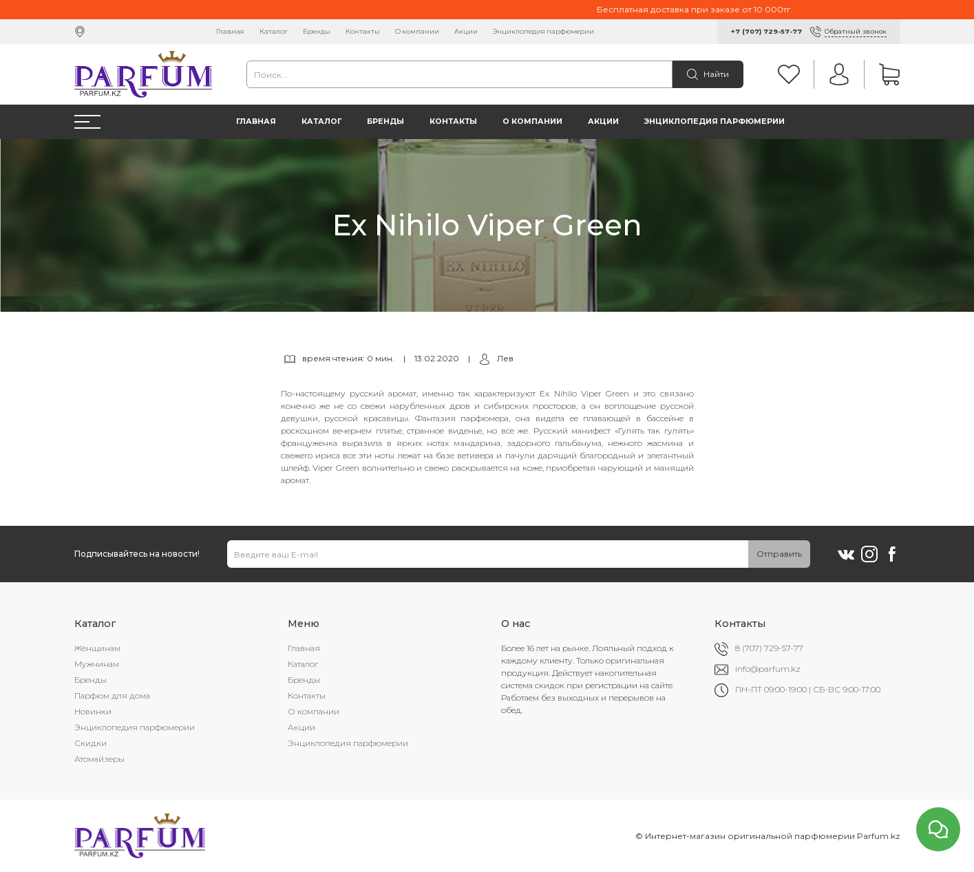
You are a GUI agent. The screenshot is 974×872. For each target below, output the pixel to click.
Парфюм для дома (112, 695)
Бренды (316, 31)
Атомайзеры (99, 759)
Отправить (779, 554)
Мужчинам (96, 664)
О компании (417, 31)
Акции (466, 31)
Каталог (274, 31)
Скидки (90, 743)
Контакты (363, 31)
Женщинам (97, 648)
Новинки (93, 711)
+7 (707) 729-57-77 (766, 31)
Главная (230, 31)
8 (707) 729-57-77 (769, 648)
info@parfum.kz (768, 668)
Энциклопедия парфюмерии (543, 31)
